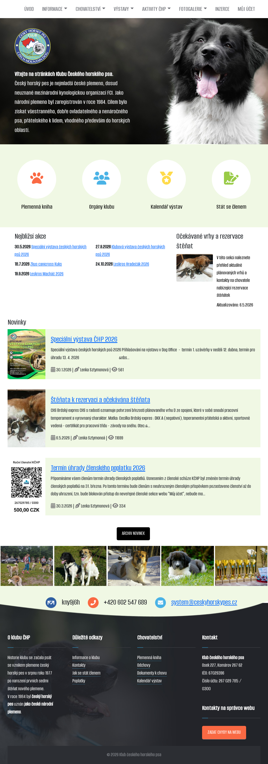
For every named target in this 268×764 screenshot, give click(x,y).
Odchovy (143, 665)
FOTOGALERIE (190, 9)
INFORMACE (52, 9)
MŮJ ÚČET (246, 9)
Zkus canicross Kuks (46, 264)
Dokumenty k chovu (152, 673)
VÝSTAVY (121, 9)
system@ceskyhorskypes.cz (204, 602)
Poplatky (78, 681)
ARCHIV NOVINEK (133, 533)
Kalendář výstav (149, 681)
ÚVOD (29, 9)
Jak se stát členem (86, 673)
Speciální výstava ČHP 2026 (84, 339)
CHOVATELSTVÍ (88, 9)
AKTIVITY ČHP (154, 9)
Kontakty (78, 665)
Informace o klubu (86, 658)
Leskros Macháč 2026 (46, 274)
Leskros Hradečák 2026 (131, 264)
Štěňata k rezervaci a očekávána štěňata (100, 400)
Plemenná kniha (149, 658)
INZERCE (222, 9)
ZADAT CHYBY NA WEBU (224, 732)
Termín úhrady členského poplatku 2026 (98, 468)
